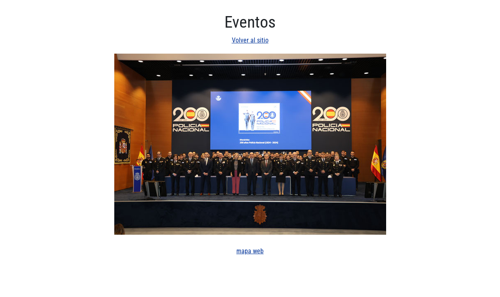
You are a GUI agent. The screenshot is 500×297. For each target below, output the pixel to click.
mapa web (250, 251)
